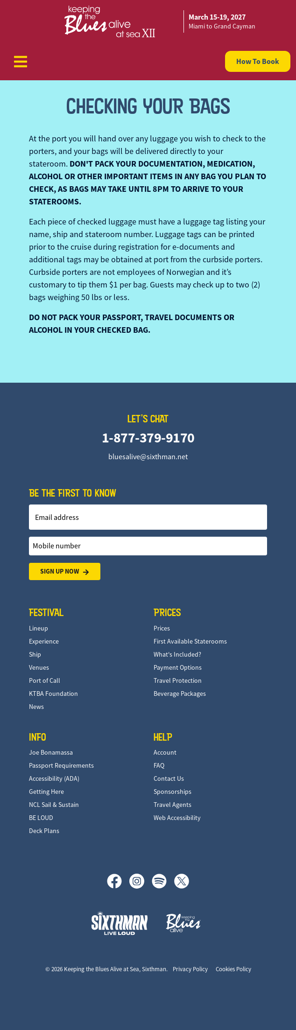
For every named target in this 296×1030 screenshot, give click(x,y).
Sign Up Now (64, 571)
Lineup (38, 628)
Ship (35, 654)
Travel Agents (172, 804)
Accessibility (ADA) (54, 778)
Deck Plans (44, 831)
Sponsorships (172, 791)
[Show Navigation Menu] (20, 62)
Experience (44, 641)
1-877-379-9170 (148, 437)
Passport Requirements (61, 765)
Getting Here (46, 791)
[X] (181, 881)
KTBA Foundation (53, 693)
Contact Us (169, 778)
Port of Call (44, 680)
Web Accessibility (177, 817)
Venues (39, 667)
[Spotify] (163, 881)
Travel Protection (178, 680)
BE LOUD (41, 817)
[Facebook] (118, 881)
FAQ (159, 765)
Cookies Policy (233, 969)
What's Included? (177, 654)
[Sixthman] (120, 923)
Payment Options (178, 667)
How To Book (257, 61)
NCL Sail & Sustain (54, 804)
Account (165, 752)
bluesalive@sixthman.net (148, 457)
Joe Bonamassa (51, 752)
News (36, 706)
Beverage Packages (180, 693)
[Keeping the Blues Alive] (183, 923)
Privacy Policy (190, 969)
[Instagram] (140, 881)
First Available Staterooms (190, 641)
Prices (162, 628)
